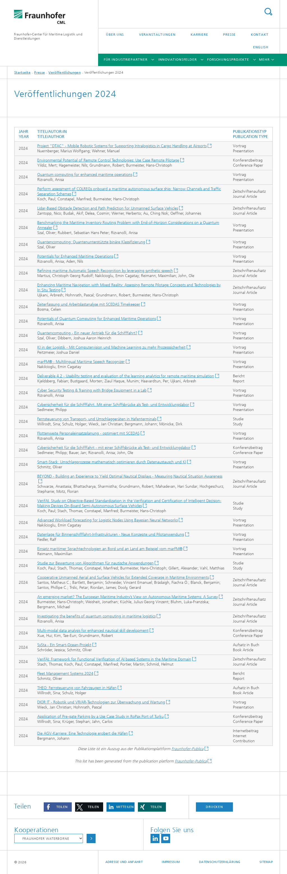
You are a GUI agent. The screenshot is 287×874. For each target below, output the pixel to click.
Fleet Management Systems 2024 (65, 673)
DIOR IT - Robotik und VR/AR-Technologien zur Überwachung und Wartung (101, 702)
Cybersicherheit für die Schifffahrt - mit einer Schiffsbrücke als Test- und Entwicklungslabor (114, 447)
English (261, 47)
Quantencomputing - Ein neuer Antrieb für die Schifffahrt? (87, 333)
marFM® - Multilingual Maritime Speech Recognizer (81, 361)
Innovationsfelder (177, 60)
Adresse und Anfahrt (124, 862)
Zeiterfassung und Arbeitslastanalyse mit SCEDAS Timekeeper (88, 304)
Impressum (171, 862)
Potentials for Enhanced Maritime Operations (75, 256)
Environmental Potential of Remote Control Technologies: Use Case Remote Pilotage (108, 160)
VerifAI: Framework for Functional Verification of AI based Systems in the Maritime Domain (114, 659)
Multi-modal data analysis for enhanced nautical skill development (93, 630)
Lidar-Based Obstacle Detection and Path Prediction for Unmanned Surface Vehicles (107, 208)
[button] (58, 807)
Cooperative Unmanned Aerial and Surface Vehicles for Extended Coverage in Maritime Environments (123, 577)
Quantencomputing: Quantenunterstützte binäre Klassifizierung (91, 242)
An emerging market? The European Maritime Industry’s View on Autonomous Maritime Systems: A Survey (127, 596)
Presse (229, 35)
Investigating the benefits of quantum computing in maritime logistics (96, 616)
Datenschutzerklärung (219, 862)
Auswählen (91, 838)
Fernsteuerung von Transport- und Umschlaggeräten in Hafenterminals (96, 419)
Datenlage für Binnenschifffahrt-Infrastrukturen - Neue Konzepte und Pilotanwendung (110, 534)
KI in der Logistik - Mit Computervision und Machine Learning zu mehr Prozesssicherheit (111, 347)
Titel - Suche (268, 11)
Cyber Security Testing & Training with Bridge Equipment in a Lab (92, 390)
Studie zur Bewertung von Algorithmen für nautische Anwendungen (95, 563)
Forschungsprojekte (228, 60)
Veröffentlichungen (64, 72)
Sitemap (266, 862)
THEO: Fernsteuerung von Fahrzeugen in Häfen (77, 687)
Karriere (199, 35)
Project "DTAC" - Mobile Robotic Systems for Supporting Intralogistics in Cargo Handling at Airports (122, 146)
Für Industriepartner (125, 60)
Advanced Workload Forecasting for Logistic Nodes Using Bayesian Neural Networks (107, 520)
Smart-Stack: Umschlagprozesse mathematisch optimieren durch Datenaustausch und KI (111, 462)
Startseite (22, 72)
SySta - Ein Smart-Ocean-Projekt (64, 645)
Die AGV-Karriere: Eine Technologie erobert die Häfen (82, 733)
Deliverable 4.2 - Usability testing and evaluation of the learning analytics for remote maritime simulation (125, 376)
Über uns (115, 35)
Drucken (214, 807)
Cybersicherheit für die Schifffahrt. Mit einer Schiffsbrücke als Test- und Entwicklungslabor (113, 404)
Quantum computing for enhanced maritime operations (84, 174)
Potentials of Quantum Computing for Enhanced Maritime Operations (96, 318)
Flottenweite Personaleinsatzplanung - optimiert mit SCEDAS (88, 433)
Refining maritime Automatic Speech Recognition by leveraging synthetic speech (105, 270)
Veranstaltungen (157, 35)
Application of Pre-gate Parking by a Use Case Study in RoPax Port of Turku (100, 716)
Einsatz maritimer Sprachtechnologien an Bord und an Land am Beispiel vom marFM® (109, 548)
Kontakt (260, 35)
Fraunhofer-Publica (187, 748)
